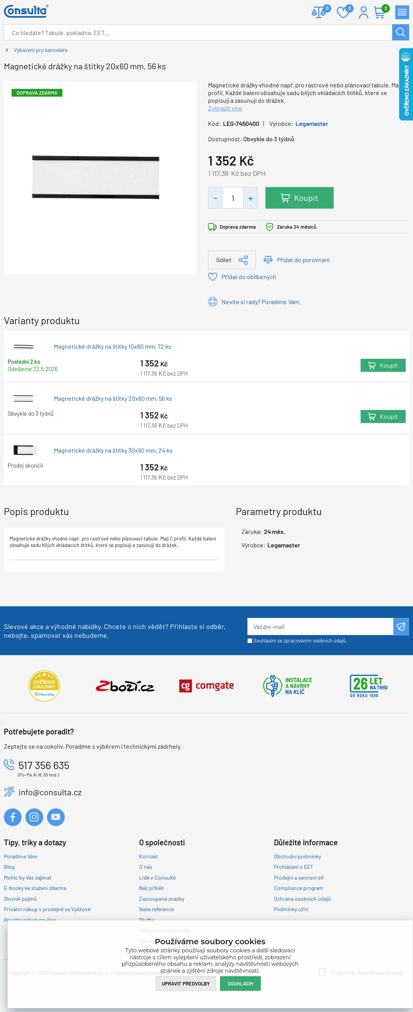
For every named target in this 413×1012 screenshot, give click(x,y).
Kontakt (148, 856)
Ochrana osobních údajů (302, 898)
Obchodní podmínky (297, 856)
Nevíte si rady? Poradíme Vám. (261, 301)
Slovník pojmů (20, 898)
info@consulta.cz (50, 792)
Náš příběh (151, 888)
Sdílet (224, 259)
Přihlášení (364, 12)
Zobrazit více (225, 108)
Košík (383, 9)
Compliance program (298, 888)
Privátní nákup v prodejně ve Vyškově (47, 909)
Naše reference (156, 909)
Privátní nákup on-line (30, 920)
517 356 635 (43, 764)
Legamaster (311, 123)
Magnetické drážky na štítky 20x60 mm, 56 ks (113, 398)
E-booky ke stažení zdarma (35, 888)
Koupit (306, 197)
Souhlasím (240, 983)
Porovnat (324, 9)
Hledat (400, 32)
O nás (145, 866)
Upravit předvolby (186, 983)
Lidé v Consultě (157, 877)
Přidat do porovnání (303, 259)
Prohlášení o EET (293, 866)
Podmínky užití (291, 909)
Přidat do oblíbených (249, 276)
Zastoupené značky (161, 898)
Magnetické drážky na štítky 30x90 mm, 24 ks (113, 450)
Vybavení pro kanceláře (40, 50)
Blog (9, 866)
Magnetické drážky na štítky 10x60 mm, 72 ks (112, 346)
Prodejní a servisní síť (299, 877)
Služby (146, 920)
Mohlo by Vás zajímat (28, 877)
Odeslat (401, 627)
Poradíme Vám (20, 856)
